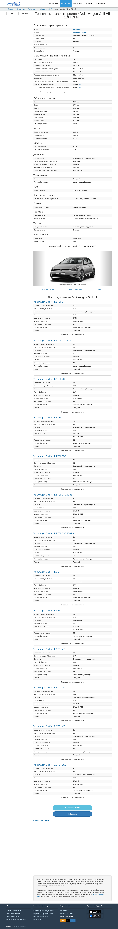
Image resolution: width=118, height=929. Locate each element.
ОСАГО (61, 92)
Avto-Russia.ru (21, 926)
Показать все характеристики (72, 335)
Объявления (89, 3)
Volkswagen (32, 9)
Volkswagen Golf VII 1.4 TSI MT (49, 417)
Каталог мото (77, 3)
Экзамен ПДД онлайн (13, 911)
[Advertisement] (18, 45)
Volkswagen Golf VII (45, 9)
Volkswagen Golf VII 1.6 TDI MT (49, 649)
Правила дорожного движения (43, 911)
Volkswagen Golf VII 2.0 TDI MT (49, 726)
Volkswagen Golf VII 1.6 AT (46, 610)
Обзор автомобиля (47, 290)
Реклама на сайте (66, 914)
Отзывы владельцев (75, 290)
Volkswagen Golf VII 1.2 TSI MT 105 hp (52, 340)
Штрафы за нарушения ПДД (43, 914)
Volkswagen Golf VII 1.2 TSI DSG (49, 379)
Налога (56, 92)
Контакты (63, 911)
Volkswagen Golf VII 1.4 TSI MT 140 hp (52, 494)
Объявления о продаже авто (16, 919)
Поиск (12, 13)
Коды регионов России (41, 916)
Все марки (24, 13)
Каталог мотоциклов (13, 916)
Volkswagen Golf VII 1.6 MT (47, 572)
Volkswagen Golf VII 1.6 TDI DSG (49, 687)
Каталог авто (65, 3)
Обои (100, 290)
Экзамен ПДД (53, 3)
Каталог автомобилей (13, 914)
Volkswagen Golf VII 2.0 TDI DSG (49, 765)
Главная (11, 9)
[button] (39, 268)
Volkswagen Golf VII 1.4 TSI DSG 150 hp (53, 533)
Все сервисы (37, 919)
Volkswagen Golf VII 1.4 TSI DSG (49, 456)
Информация (101, 3)
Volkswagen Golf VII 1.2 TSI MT (49, 302)
